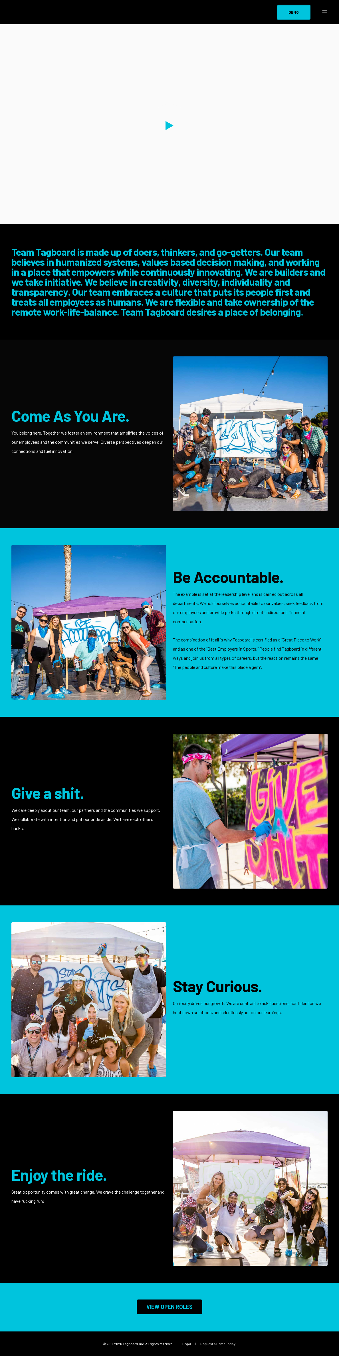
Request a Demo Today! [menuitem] (218, 1343)
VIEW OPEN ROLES (169, 1306)
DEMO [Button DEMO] (293, 11)
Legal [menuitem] (186, 1343)
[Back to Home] (45, 20)
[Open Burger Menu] (324, 12)
